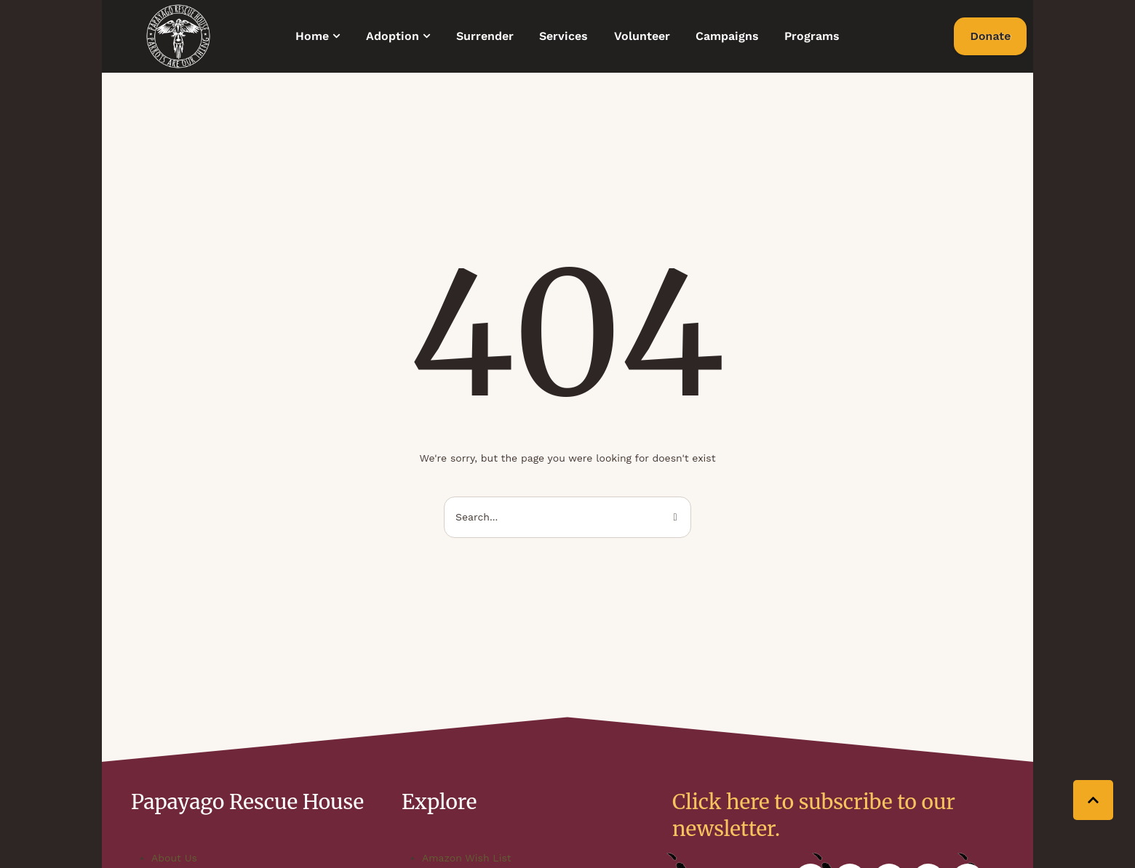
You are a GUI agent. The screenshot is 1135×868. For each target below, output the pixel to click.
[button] (336, 36)
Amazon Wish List (466, 858)
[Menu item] (318, 36)
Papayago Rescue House (247, 802)
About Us (174, 858)
